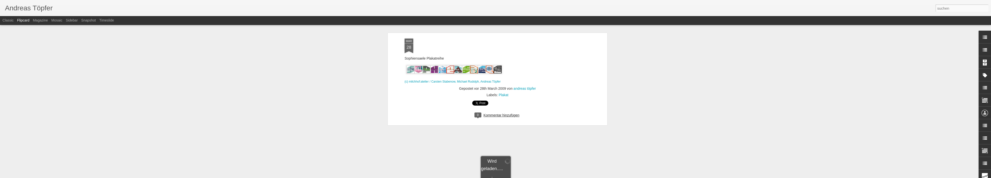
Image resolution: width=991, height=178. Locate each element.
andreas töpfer (525, 62)
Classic (8, 20)
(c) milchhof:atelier (417, 55)
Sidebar (72, 20)
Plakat (503, 68)
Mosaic (56, 20)
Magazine (40, 20)
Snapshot (88, 20)
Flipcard (23, 20)
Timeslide (106, 20)
